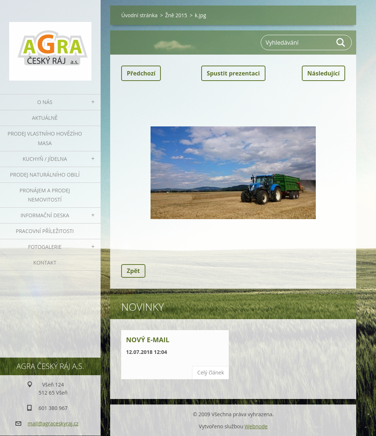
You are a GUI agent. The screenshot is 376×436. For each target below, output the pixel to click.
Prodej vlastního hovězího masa (45, 138)
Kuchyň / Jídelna (44, 158)
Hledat (341, 42)
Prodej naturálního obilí (45, 174)
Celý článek (210, 372)
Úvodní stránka (139, 15)
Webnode (256, 426)
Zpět (133, 271)
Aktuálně (45, 117)
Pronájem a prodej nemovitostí (44, 195)
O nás (45, 102)
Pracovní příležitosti (45, 231)
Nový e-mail (147, 339)
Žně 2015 (176, 15)
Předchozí (141, 73)
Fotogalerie (44, 246)
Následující (323, 73)
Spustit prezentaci (233, 73)
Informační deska (45, 215)
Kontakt (45, 262)
